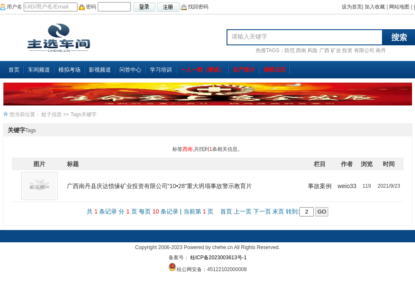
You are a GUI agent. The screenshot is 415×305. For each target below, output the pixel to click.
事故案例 (320, 186)
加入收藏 (375, 7)
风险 (312, 50)
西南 (301, 50)
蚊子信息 (52, 114)
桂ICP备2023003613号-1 (218, 258)
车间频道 (39, 70)
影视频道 (100, 70)
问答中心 (130, 70)
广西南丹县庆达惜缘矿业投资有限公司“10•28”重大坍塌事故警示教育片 (159, 186)
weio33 (347, 186)
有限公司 (364, 50)
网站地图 (399, 7)
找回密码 (194, 7)
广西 (324, 50)
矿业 (336, 50)
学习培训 (161, 70)
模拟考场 (69, 70)
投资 (347, 50)
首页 (13, 70)
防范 (290, 50)
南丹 (381, 50)
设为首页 (352, 7)
